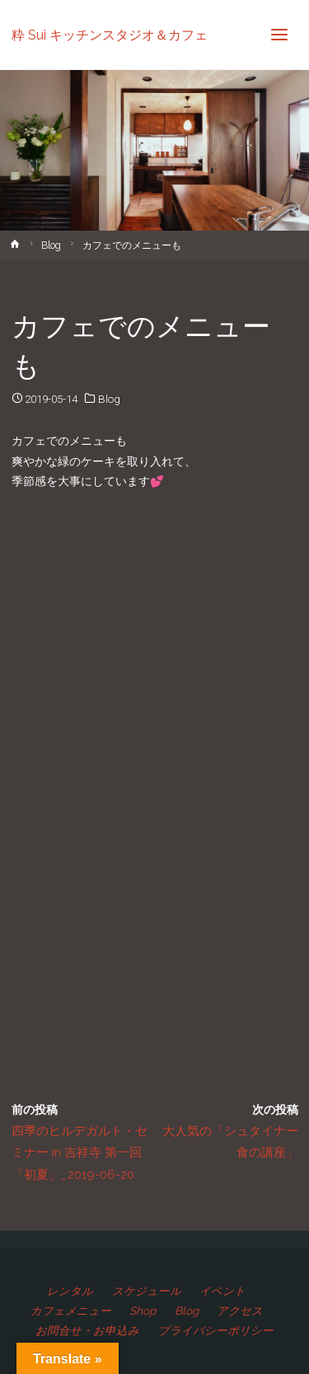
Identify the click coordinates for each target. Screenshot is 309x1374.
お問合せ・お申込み (87, 1330)
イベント (222, 1290)
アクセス (240, 1310)
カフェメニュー (70, 1310)
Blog (51, 245)
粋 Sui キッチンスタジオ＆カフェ (110, 34)
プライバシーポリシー (216, 1330)
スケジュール (146, 1290)
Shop (142, 1310)
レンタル (70, 1290)
